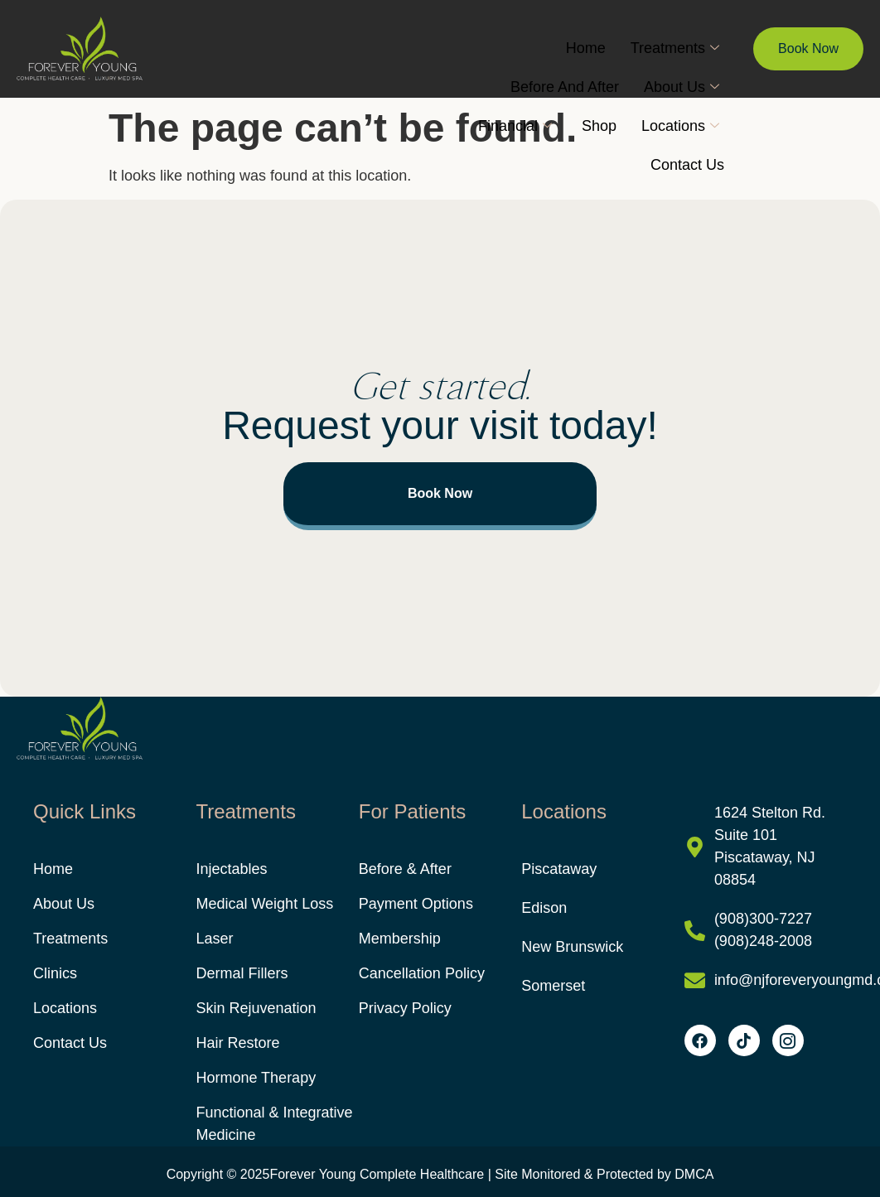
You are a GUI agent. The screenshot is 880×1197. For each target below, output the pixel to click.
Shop (599, 126)
